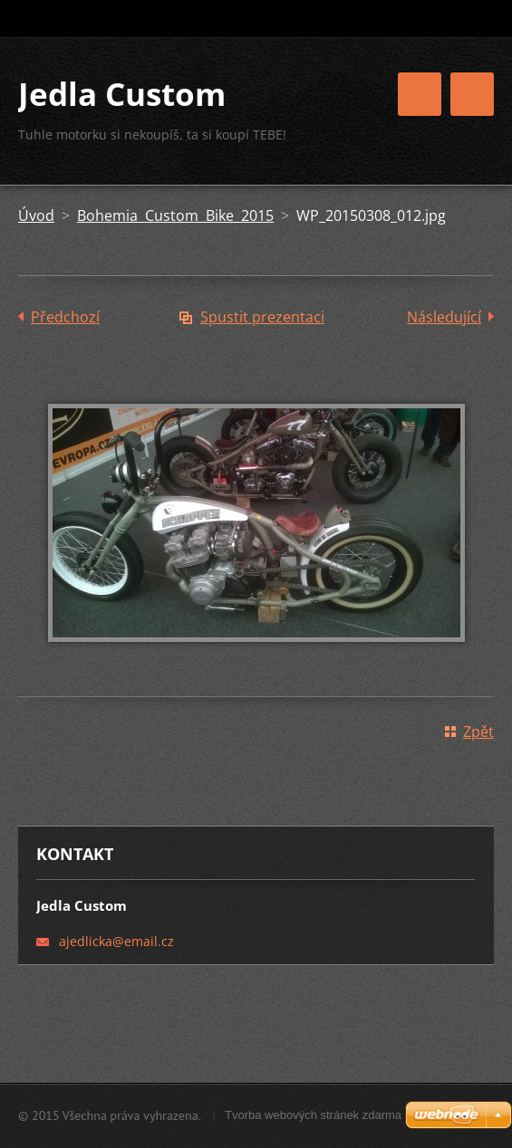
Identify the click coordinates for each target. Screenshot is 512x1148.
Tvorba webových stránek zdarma (313, 1115)
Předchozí (65, 317)
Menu (472, 94)
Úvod (36, 215)
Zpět (478, 731)
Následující (444, 317)
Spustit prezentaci (262, 317)
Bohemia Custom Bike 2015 (175, 215)
